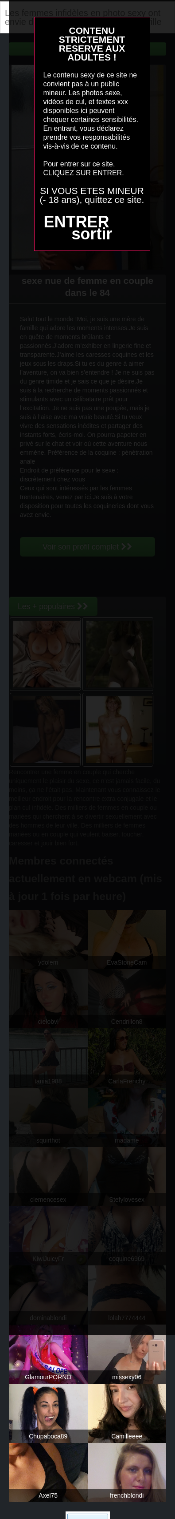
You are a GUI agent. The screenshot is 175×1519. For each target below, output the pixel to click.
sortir (91, 234)
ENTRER (76, 222)
